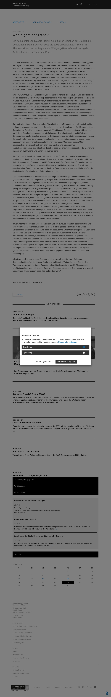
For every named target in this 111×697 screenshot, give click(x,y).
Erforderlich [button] (27, 347)
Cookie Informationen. (67, 342)
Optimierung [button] (27, 353)
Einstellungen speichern (44, 362)
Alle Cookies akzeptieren (66, 362)
